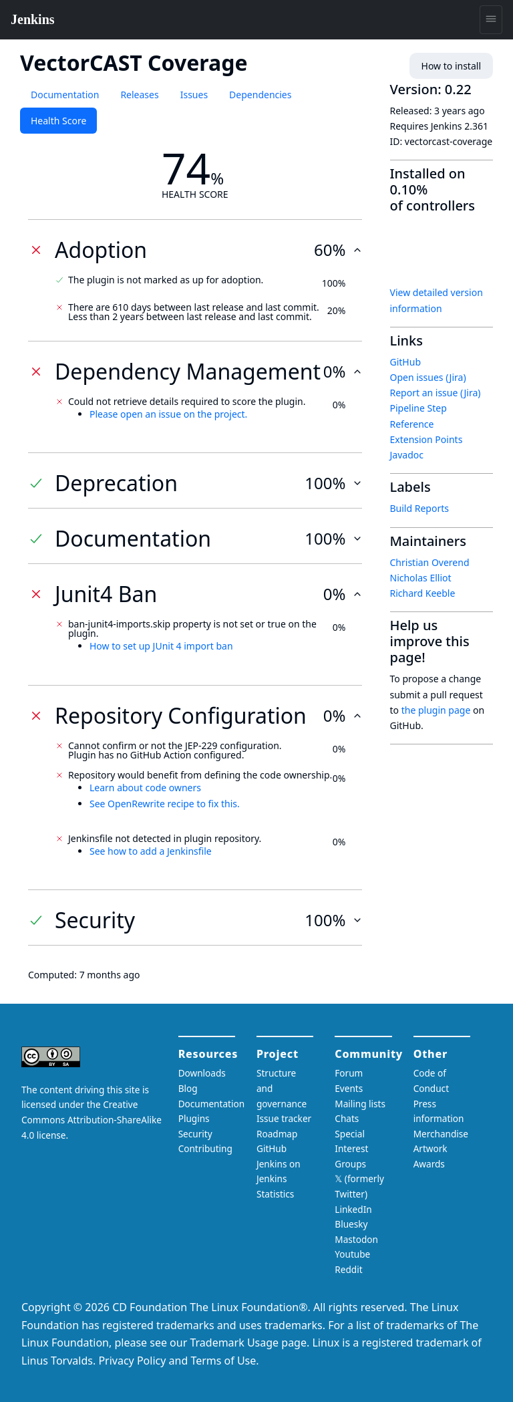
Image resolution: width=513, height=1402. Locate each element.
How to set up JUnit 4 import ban (161, 646)
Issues (194, 94)
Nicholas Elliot (421, 577)
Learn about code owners (145, 787)
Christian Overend (430, 562)
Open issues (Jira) (428, 377)
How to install (451, 65)
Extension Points (426, 439)
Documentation (65, 94)
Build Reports (419, 508)
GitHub (405, 362)
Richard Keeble (423, 593)
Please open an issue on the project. (168, 414)
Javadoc (406, 454)
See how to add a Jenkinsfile (151, 851)
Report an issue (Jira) (435, 392)
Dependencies (260, 94)
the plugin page (436, 710)
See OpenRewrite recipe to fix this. (165, 803)
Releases (139, 94)
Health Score (58, 120)
